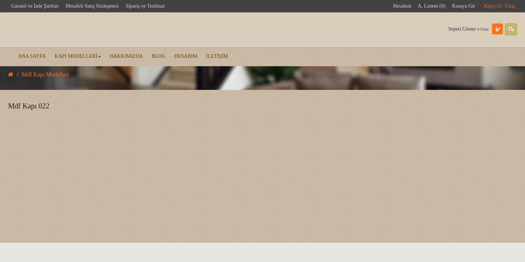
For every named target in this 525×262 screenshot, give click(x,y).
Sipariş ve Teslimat (144, 6)
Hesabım (402, 6)
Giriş (510, 6)
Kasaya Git (463, 6)
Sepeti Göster (468, 29)
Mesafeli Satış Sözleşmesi (92, 6)
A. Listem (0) (432, 6)
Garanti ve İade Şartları (35, 6)
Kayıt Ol (493, 6)
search (511, 29)
